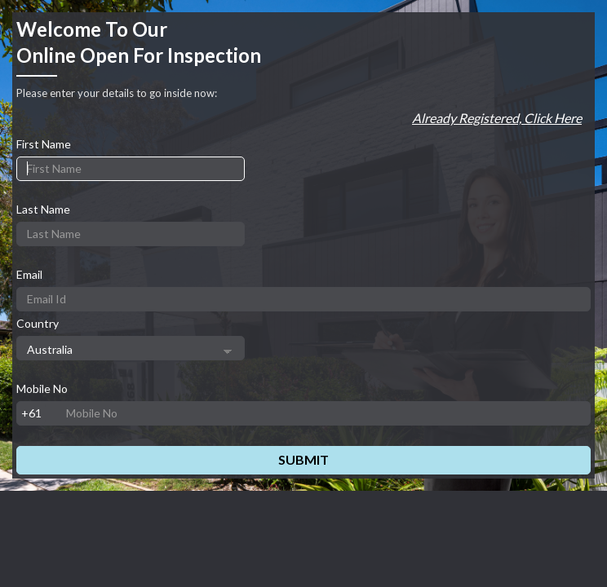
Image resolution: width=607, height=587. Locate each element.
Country (37, 323)
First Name (43, 144)
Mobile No (42, 388)
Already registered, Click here (497, 118)
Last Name (43, 209)
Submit (303, 459)
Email (29, 274)
